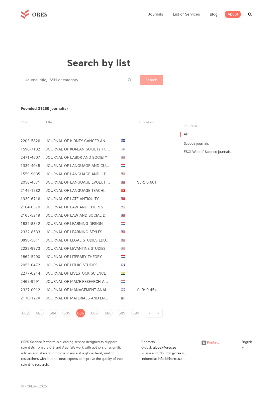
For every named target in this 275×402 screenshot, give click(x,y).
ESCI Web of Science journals (207, 152)
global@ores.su (164, 347)
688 (108, 313)
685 (66, 313)
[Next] (158, 313)
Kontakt (210, 342)
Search (151, 80)
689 (122, 313)
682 (25, 313)
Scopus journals (196, 143)
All (186, 134)
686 (80, 313)
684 (53, 313)
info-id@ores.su (170, 359)
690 (135, 313)
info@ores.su (176, 353)
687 (94, 313)
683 (39, 313)
